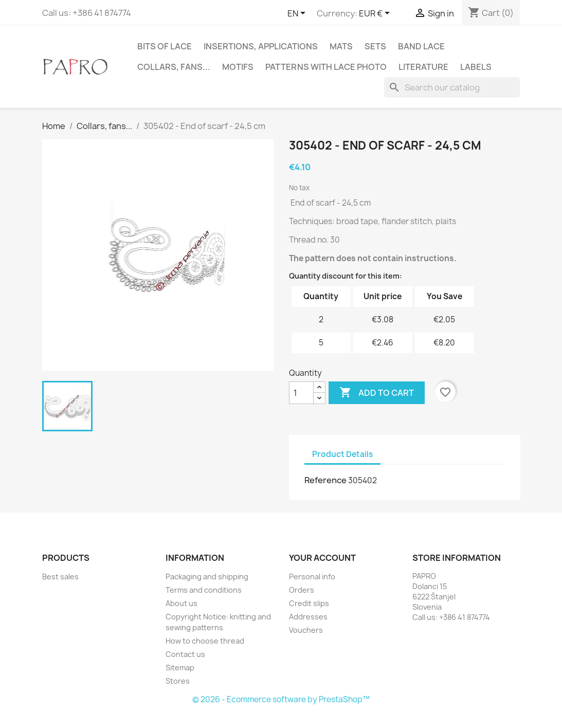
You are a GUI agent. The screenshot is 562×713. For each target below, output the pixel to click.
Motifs (237, 66)
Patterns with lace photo (326, 66)
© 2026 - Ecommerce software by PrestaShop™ (281, 699)
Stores (178, 681)
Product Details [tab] (342, 454)
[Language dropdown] (298, 14)
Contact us (185, 654)
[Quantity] (301, 392)
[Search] (452, 87)
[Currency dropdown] (376, 14)
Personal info (312, 576)
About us (181, 603)
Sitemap (180, 667)
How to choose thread (205, 641)
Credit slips (309, 603)
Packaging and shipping (207, 576)
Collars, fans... (173, 66)
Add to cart (376, 392)
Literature (423, 66)
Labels (476, 66)
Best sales (60, 576)
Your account (322, 557)
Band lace (421, 46)
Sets (375, 46)
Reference (325, 480)
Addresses (308, 616)
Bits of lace (164, 46)
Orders (301, 590)
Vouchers (306, 630)
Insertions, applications (261, 46)
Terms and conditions (204, 590)
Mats (341, 46)
